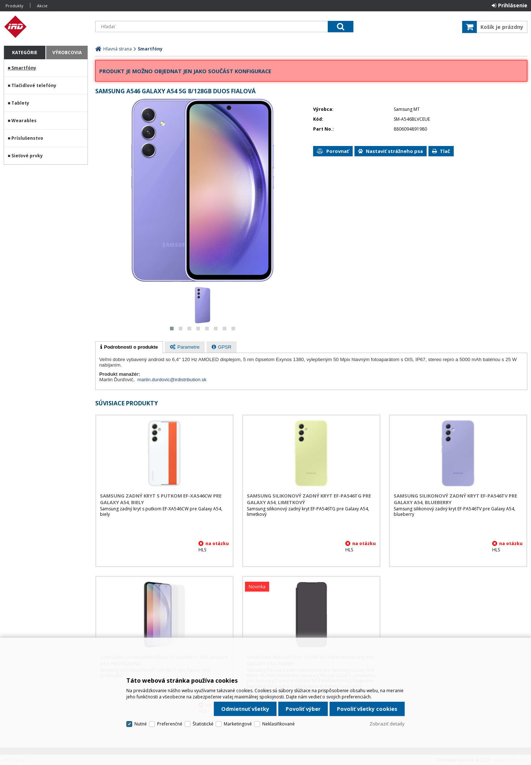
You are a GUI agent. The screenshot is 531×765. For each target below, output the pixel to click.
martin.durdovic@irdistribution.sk (172, 379)
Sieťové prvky (27, 156)
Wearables (24, 120)
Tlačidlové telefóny (33, 85)
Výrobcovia (67, 52)
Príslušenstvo (27, 138)
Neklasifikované (278, 724)
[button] (171, 328)
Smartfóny (23, 68)
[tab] (129, 347)
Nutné (140, 724)
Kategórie (24, 52)
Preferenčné (169, 724)
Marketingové (238, 724)
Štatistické (203, 724)
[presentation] (129, 347)
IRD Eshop (46, 26)
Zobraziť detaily (387, 723)
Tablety (20, 103)
